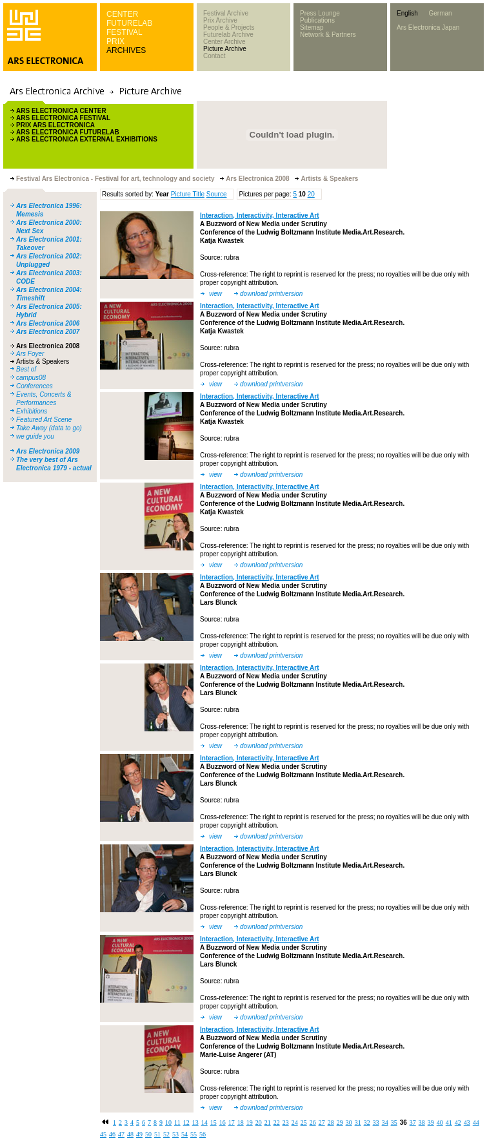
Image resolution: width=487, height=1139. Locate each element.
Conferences (34, 386)
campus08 (31, 377)
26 (313, 1122)
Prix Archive (220, 20)
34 (385, 1122)
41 (449, 1122)
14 (204, 1122)
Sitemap (312, 27)
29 (340, 1122)
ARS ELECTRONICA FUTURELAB (67, 132)
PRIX (115, 41)
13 (195, 1122)
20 (311, 194)
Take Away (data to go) (49, 428)
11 (177, 1122)
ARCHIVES (126, 50)
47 (121, 1134)
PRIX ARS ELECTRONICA (55, 125)
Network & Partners (328, 34)
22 (276, 1122)
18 (240, 1122)
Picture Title (187, 194)
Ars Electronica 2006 (47, 323)
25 (304, 1122)
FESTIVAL (124, 32)
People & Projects (229, 27)
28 (331, 1122)
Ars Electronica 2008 (47, 346)
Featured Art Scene (44, 419)
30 (349, 1122)
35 (394, 1122)
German (440, 13)
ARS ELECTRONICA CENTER (61, 110)
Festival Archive (225, 13)
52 (166, 1134)
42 (458, 1122)
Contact (214, 55)
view (215, 293)
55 (193, 1134)
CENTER (122, 14)
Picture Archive (224, 48)
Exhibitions (31, 411)
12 (186, 1122)
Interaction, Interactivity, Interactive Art (259, 215)
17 (231, 1122)
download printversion (271, 293)
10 (168, 1122)
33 (376, 1122)
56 (202, 1134)
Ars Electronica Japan (428, 27)
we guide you (35, 436)
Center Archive (224, 41)
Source (216, 194)
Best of (26, 369)
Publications (317, 20)
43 (467, 1122)
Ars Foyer (30, 353)
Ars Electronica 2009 (47, 451)
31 (358, 1122)
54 (184, 1134)
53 (175, 1134)
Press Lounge (320, 13)
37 (413, 1122)
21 (267, 1122)
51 (157, 1134)
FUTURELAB (129, 23)
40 (440, 1122)
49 (139, 1134)
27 (322, 1122)
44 (476, 1122)
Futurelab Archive (228, 34)
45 (103, 1134)
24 (295, 1122)
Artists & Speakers (42, 361)
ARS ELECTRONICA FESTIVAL (63, 117)
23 (286, 1122)
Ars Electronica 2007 (47, 331)
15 (213, 1122)
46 (112, 1134)
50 (148, 1134)
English (407, 13)
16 (222, 1122)
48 (130, 1134)
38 (422, 1122)
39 (431, 1122)
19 (249, 1122)
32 (367, 1122)
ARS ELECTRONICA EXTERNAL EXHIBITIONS (86, 139)
